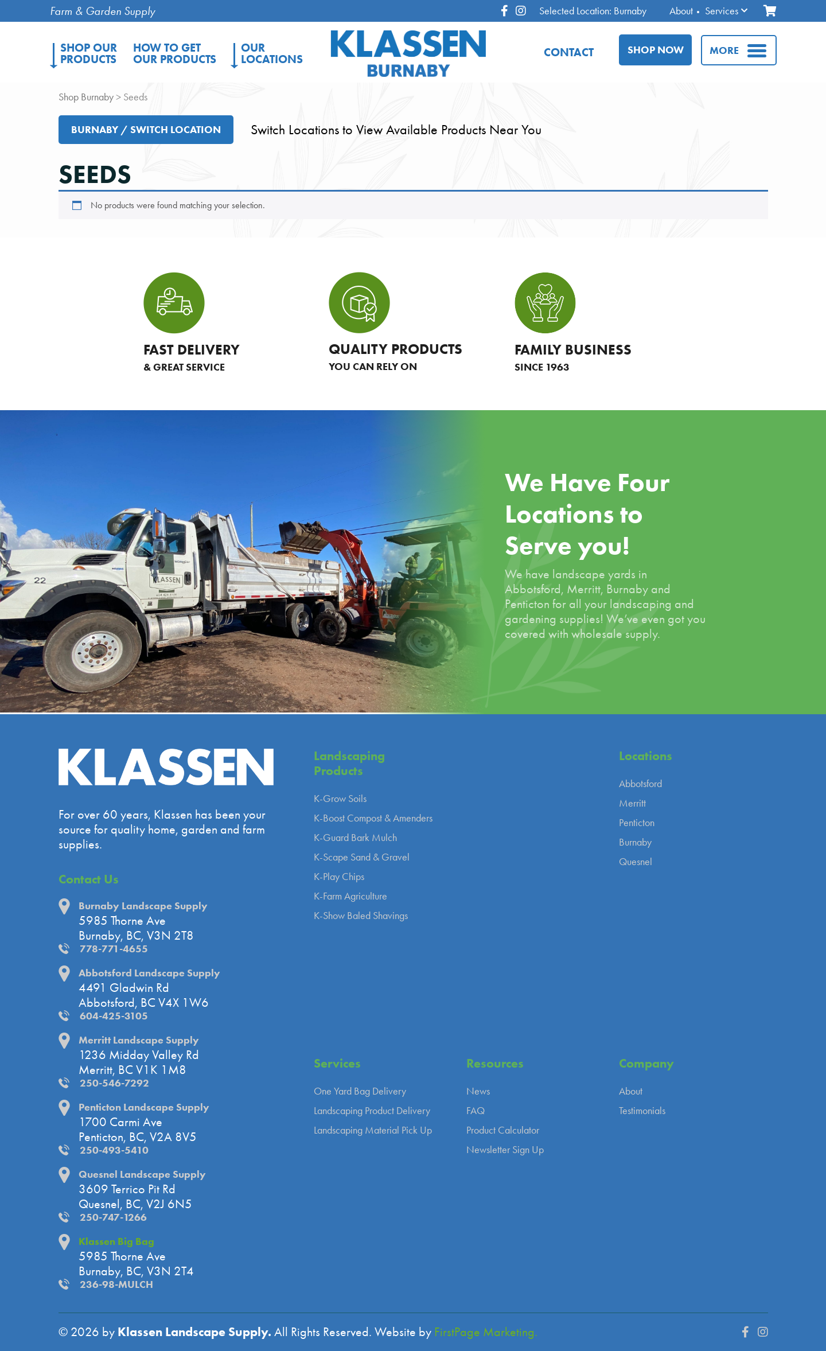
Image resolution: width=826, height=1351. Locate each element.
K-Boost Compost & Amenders (373, 818)
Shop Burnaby (86, 97)
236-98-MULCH (116, 1284)
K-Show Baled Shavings (361, 915)
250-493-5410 (114, 1150)
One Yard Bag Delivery (360, 1091)
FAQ (475, 1110)
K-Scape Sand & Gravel (362, 857)
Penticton (636, 822)
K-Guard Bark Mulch (355, 837)
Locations (272, 53)
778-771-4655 (114, 949)
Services (721, 11)
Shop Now (656, 50)
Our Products (174, 53)
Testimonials (642, 1110)
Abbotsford (640, 783)
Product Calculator (502, 1130)
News (478, 1091)
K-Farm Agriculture (350, 896)
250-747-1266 (113, 1217)
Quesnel (635, 861)
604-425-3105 (114, 1016)
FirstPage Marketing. (485, 1332)
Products (88, 53)
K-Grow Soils (340, 798)
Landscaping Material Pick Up (373, 1130)
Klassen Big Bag (116, 1241)
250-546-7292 (114, 1083)
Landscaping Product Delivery (372, 1110)
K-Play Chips (339, 876)
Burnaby (635, 842)
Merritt (632, 803)
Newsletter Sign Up (505, 1149)
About (681, 11)
